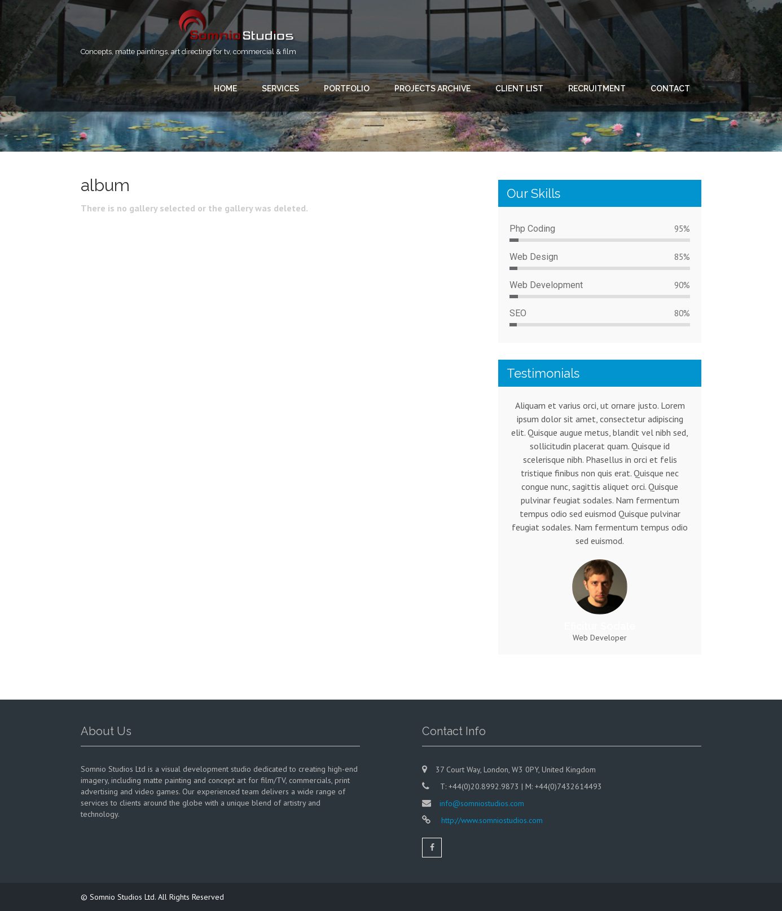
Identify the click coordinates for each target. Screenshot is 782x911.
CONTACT (670, 88)
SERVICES (280, 88)
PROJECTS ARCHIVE (432, 88)
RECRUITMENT (597, 88)
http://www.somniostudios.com (491, 820)
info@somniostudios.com (482, 803)
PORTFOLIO (347, 88)
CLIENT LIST (519, 88)
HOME (225, 88)
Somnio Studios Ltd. (124, 897)
